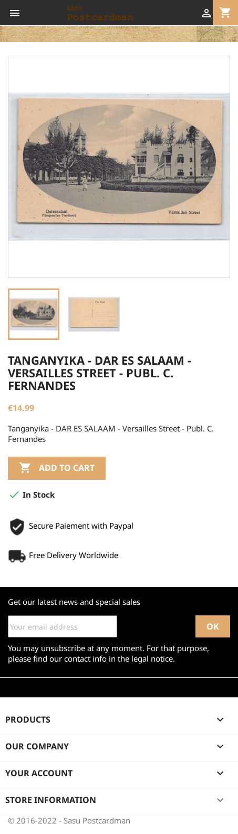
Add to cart (57, 468)
